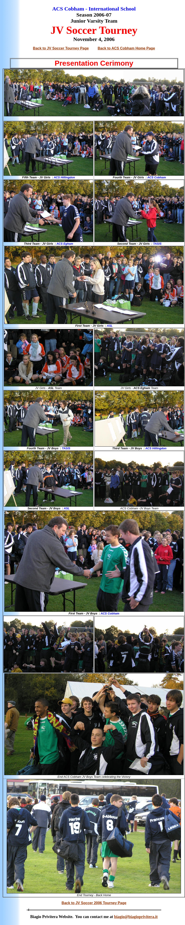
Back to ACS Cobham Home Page (126, 48)
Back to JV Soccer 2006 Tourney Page (94, 903)
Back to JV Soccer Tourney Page (61, 48)
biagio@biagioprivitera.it (136, 916)
